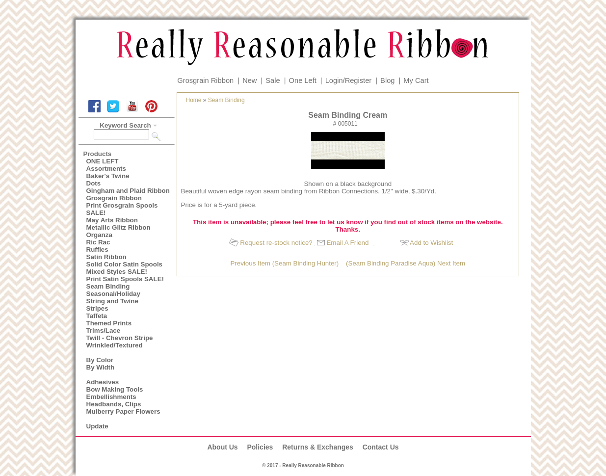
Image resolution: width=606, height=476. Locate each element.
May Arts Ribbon (112, 220)
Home (194, 100)
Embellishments (111, 396)
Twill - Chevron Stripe (119, 338)
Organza (99, 234)
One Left (302, 80)
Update (97, 426)
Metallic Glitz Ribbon (118, 227)
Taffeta (96, 315)
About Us (222, 447)
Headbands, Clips (113, 404)
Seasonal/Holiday (113, 293)
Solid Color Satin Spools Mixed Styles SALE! (124, 268)
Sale (272, 80)
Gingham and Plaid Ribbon (128, 190)
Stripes (97, 308)
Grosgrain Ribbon (205, 80)
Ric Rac (98, 242)
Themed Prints (109, 323)
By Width (100, 367)
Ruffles (97, 249)
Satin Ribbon (106, 257)
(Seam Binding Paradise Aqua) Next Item (405, 263)
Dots (93, 183)
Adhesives (102, 382)
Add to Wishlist (431, 242)
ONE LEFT (102, 161)
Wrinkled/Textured (114, 345)
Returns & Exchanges (317, 447)
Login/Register (348, 80)
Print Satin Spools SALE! (125, 279)
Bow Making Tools (114, 389)
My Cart (415, 80)
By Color (100, 360)
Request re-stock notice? (276, 242)
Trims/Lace (103, 330)
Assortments (106, 168)
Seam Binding (108, 286)
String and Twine (112, 301)
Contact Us (381, 447)
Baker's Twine (108, 176)
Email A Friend (347, 242)
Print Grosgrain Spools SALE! (122, 209)
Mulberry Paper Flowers (123, 411)
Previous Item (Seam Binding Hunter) (284, 263)
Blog (387, 80)
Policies (260, 447)
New (249, 80)
